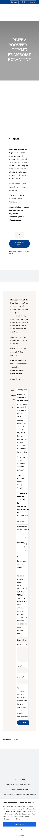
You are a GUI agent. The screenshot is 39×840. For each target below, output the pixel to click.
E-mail (20, 677)
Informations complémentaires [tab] (13, 397)
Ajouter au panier (19, 243)
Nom (19, 666)
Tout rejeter (19, 835)
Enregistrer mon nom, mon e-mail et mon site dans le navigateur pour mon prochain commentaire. (23, 704)
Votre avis (22, 644)
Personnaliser (19, 830)
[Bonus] (20, 759)
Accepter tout (20, 824)
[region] (19, 819)
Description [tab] (13, 390)
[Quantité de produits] (19, 235)
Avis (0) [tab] (12, 406)
